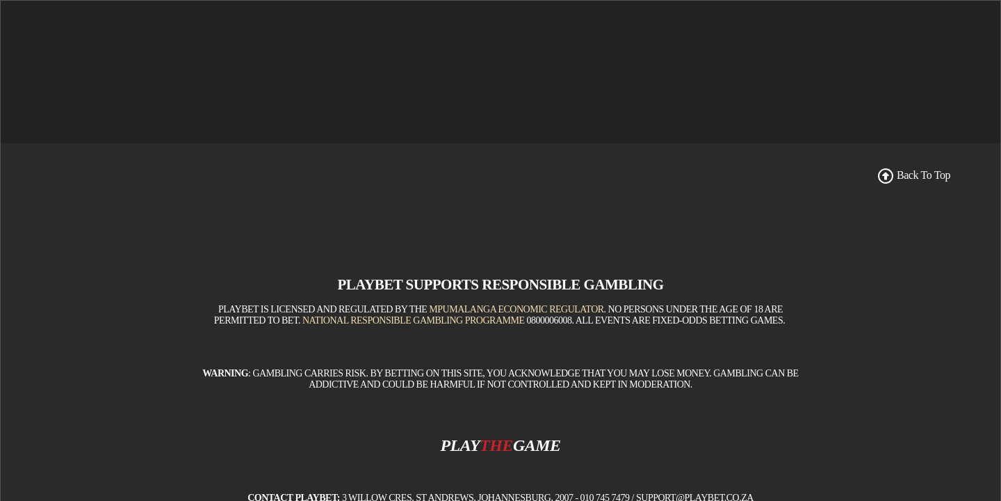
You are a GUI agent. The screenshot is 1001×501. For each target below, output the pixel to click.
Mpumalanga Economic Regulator (516, 370)
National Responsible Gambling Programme (413, 381)
